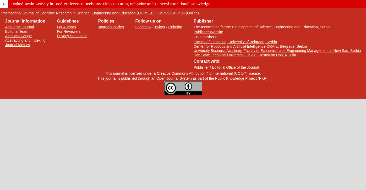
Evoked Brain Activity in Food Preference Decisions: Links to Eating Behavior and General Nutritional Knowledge (110, 3)
